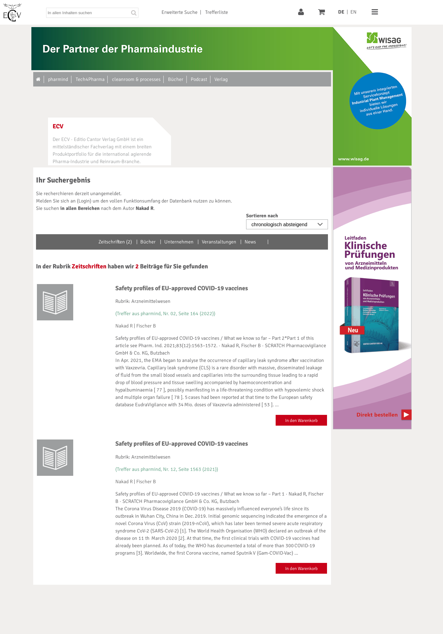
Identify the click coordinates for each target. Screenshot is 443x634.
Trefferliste (216, 12)
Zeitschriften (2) (115, 242)
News (250, 242)
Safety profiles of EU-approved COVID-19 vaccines (181, 288)
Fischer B (146, 326)
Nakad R (124, 326)
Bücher (148, 242)
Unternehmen (179, 242)
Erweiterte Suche (180, 12)
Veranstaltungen (219, 242)
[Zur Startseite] (38, 79)
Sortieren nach (262, 216)
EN (353, 12)
